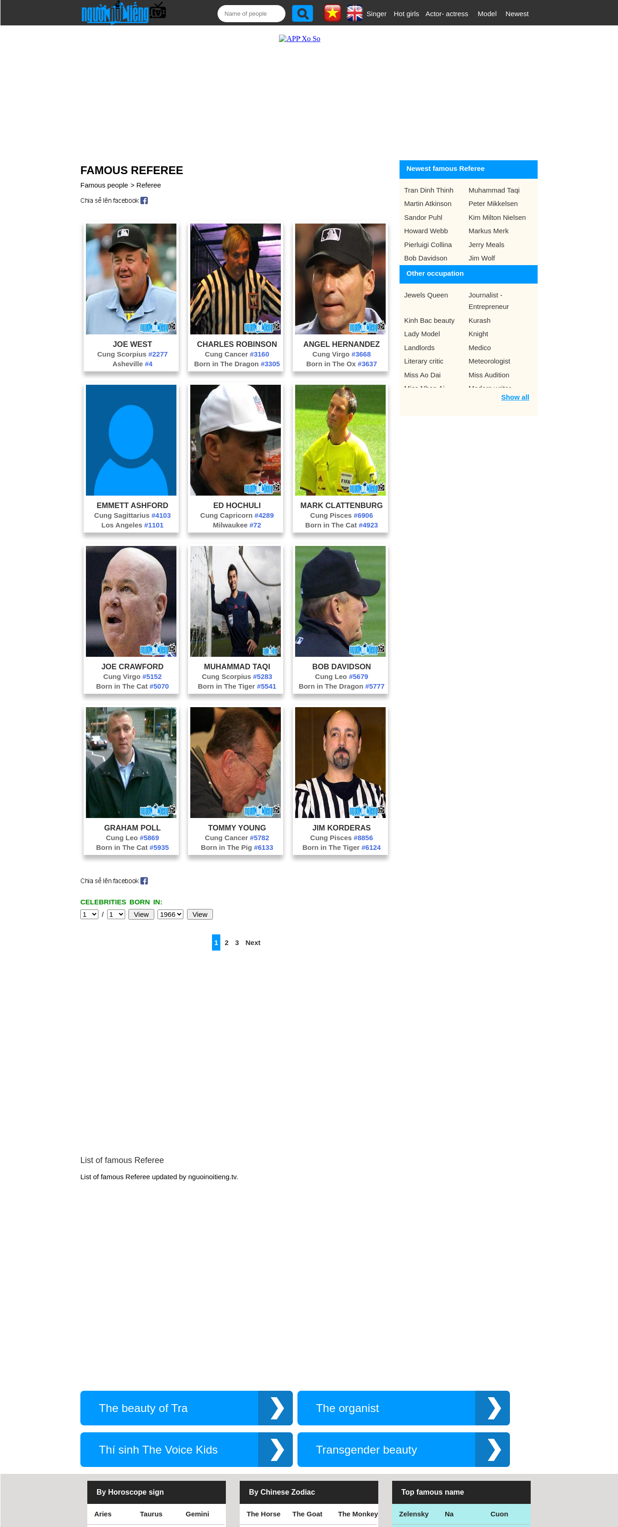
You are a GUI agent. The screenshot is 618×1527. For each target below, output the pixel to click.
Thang (409, 1387)
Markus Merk (489, 221)
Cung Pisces (341, 506)
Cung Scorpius (132, 345)
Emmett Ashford (132, 496)
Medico (480, 338)
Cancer (106, 1387)
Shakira (503, 1428)
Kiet (405, 1428)
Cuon (499, 1366)
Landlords (419, 338)
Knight (479, 324)
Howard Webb (426, 221)
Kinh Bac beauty (429, 311)
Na (449, 1366)
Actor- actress (446, 14)
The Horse (263, 1366)
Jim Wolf (482, 249)
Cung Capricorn (237, 506)
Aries (103, 1366)
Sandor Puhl (423, 208)
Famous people (104, 176)
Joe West (132, 335)
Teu (451, 1408)
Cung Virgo (341, 345)
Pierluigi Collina (428, 235)
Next (253, 933)
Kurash (480, 311)
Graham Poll (132, 818)
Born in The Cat (341, 516)
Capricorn (110, 1428)
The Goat (307, 1366)
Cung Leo (341, 667)
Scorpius (155, 1408)
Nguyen (503, 1408)
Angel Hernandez (341, 335)
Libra (102, 1408)
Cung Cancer (237, 345)
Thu (497, 1387)
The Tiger (353, 1408)
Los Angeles (133, 516)
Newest (517, 14)
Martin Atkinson (428, 194)
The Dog (306, 1387)
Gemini (197, 1366)
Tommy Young (237, 818)
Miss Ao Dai (422, 366)
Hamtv (455, 1428)
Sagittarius (204, 1408)
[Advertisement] (300, 86)
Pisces (197, 1428)
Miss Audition (489, 366)
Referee (148, 176)
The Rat (259, 1408)
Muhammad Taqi (237, 657)
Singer (377, 14)
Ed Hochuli (237, 496)
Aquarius (155, 1428)
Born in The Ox (341, 354)
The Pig (350, 1387)
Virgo (194, 1387)
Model (487, 14)
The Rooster (267, 1387)
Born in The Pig (237, 838)
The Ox (304, 1408)
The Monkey (358, 1366)
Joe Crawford (132, 657)
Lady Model (422, 324)
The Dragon (311, 1428)
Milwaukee (237, 516)
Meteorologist (489, 352)
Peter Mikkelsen (493, 194)
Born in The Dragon (237, 354)
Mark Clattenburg (341, 496)
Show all (515, 388)
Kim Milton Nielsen (497, 208)
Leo (146, 1387)
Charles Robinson (237, 335)
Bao (451, 1387)
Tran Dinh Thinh (429, 181)
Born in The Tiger (237, 677)
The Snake (355, 1428)
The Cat (259, 1428)
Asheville (132, 354)
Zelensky (414, 1366)
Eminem (412, 1408)
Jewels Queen (426, 286)
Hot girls (406, 14)
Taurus (151, 1366)
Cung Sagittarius (132, 506)
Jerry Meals (487, 235)
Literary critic (423, 352)
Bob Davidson (341, 657)
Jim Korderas (341, 818)
